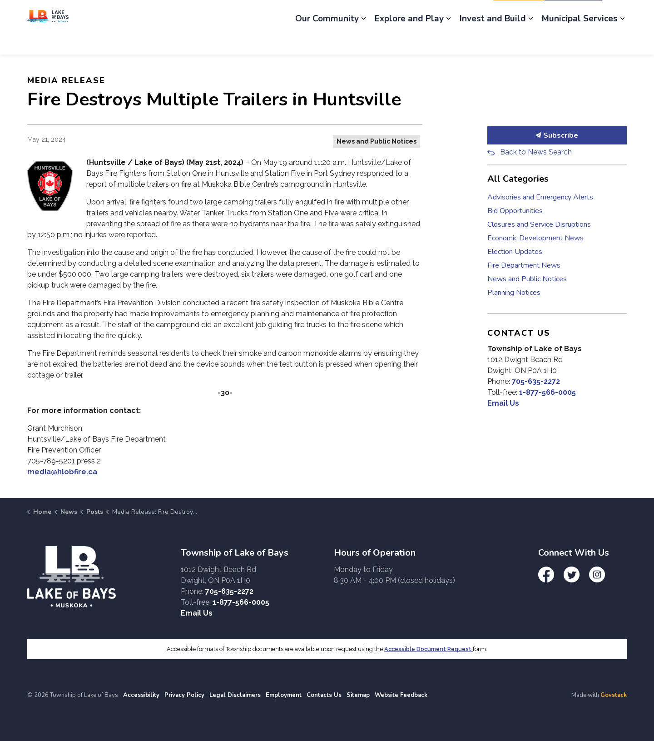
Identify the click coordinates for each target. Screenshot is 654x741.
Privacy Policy (184, 695)
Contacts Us (324, 695)
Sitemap (358, 695)
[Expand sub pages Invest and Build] (530, 41)
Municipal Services (580, 41)
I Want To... (573, 14)
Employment (415, 13)
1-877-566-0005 (547, 392)
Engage (337, 13)
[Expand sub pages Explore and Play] (448, 41)
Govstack (613, 695)
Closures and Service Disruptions (539, 224)
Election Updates (514, 252)
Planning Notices (513, 293)
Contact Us (465, 13)
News (373, 13)
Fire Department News (523, 265)
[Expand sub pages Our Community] (363, 41)
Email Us (503, 403)
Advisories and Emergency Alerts (540, 197)
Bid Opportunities (515, 211)
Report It (518, 14)
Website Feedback (401, 695)
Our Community (327, 41)
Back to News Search (536, 152)
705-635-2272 (536, 381)
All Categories (518, 179)
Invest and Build (493, 41)
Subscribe (557, 135)
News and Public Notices (376, 141)
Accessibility (141, 695)
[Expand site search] (618, 13)
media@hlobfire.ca (62, 471)
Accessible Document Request (428, 649)
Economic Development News (535, 238)
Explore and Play (409, 41)
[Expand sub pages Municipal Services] (622, 41)
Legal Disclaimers (235, 695)
